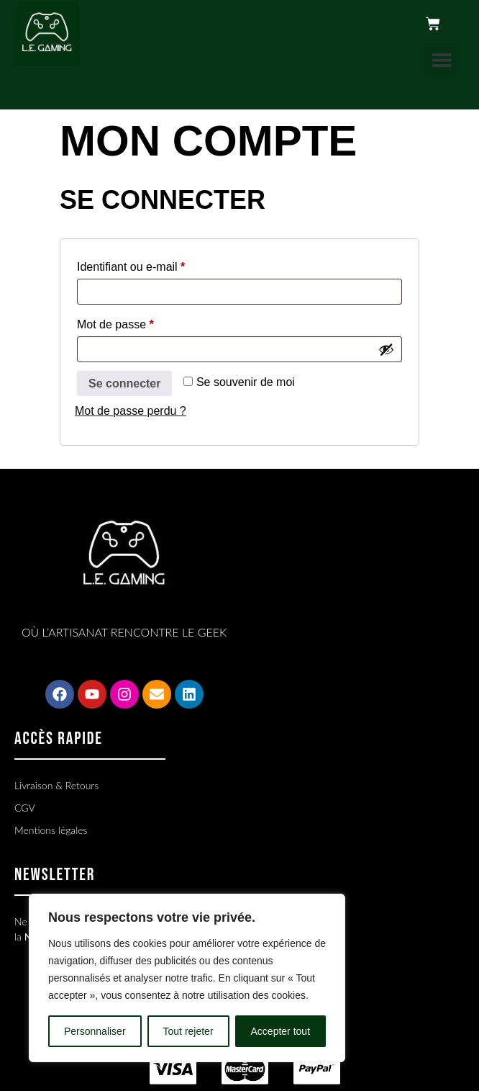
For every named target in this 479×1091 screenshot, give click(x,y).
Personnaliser (95, 1031)
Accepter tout (281, 1031)
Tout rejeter (188, 1031)
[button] (441, 59)
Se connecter (124, 383)
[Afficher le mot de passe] (386, 349)
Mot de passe (143, 322)
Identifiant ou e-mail (158, 264)
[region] (187, 978)
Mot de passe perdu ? (130, 411)
